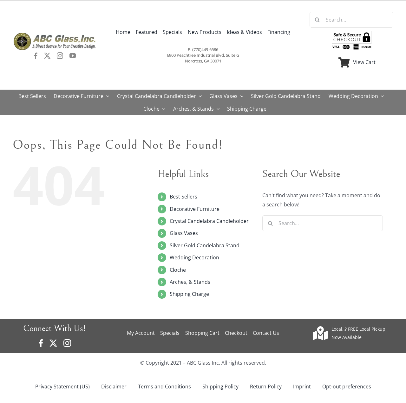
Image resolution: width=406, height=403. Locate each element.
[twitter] (47, 56)
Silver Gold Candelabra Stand (204, 245)
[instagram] (60, 56)
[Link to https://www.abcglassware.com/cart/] (344, 62)
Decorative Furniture (194, 208)
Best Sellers (183, 196)
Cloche (178, 269)
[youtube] (72, 56)
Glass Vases (184, 233)
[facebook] (36, 56)
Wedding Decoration (194, 257)
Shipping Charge (189, 293)
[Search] (317, 20)
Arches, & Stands (190, 281)
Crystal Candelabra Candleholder (209, 221)
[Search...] (351, 20)
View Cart (364, 62)
